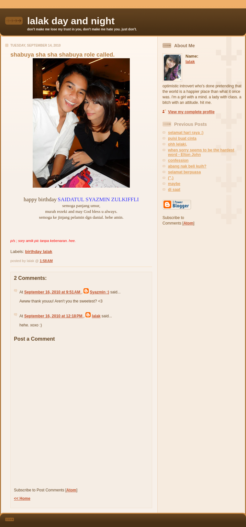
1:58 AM (46, 261)
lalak (96, 316)
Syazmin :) (99, 292)
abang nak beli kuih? (187, 166)
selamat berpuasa (184, 172)
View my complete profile (191, 112)
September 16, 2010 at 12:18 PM (54, 316)
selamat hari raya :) (185, 132)
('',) (170, 178)
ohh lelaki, (177, 144)
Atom (71, 490)
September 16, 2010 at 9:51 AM (53, 292)
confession (178, 160)
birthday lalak (38, 251)
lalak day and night (71, 21)
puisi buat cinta (182, 138)
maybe (174, 183)
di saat (174, 189)
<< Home (22, 498)
